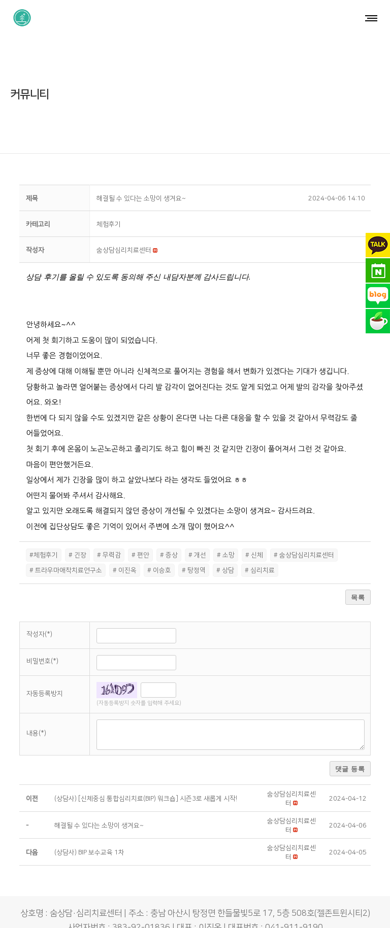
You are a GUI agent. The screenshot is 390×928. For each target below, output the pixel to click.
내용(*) (36, 702)
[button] (123, 219)
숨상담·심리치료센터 (171, 910)
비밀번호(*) (42, 630)
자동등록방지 (44, 662)
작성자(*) (39, 603)
